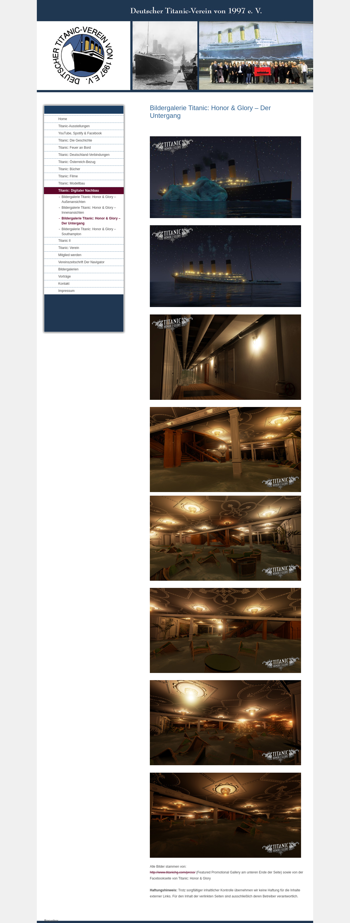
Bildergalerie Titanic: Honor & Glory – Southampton (89, 231)
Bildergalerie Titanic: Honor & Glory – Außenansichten (89, 199)
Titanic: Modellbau (71, 183)
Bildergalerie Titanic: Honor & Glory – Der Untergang (91, 220)
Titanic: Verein (68, 248)
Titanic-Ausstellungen (74, 126)
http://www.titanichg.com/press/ (172, 872)
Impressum (66, 291)
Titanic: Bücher (69, 169)
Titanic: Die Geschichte (75, 140)
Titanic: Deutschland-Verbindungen (83, 155)
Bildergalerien (68, 269)
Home (62, 119)
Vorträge (64, 276)
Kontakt (64, 284)
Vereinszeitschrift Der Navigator (81, 262)
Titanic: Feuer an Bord (74, 148)
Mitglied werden (69, 255)
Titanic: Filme (68, 176)
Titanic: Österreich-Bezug (76, 162)
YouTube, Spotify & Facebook (80, 133)
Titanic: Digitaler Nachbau (78, 190)
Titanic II (64, 241)
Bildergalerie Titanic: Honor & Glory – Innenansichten (89, 210)
